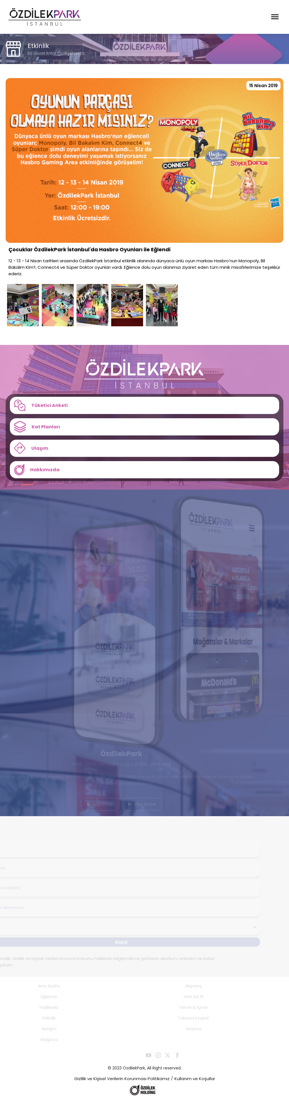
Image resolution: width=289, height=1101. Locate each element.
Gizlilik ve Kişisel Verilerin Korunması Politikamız (122, 1079)
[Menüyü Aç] (275, 17)
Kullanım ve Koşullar (194, 1079)
